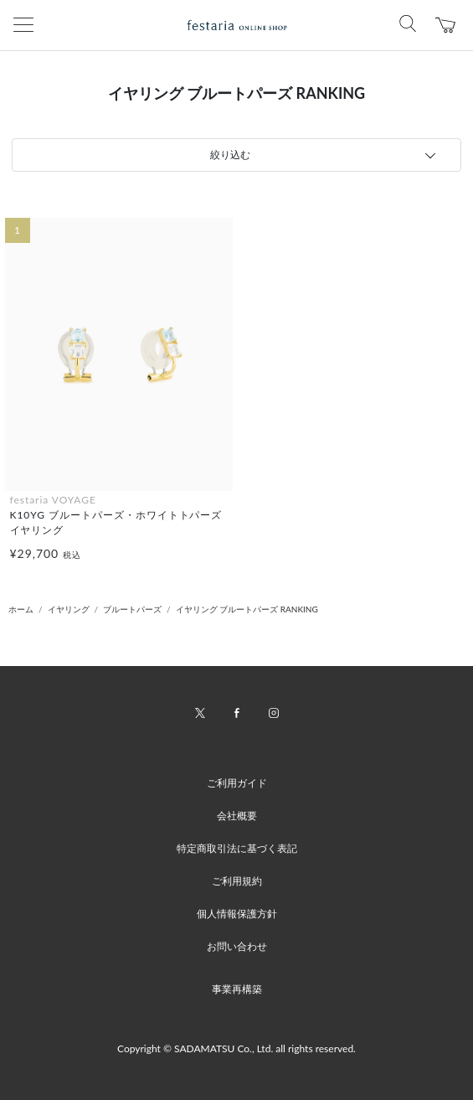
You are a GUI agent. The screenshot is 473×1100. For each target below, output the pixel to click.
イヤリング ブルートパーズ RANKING (247, 609)
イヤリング (69, 609)
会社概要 (237, 815)
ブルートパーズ (132, 609)
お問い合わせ (237, 946)
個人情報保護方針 (237, 913)
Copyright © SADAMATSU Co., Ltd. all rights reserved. (236, 1048)
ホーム (20, 609)
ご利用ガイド (237, 783)
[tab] (236, 155)
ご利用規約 (237, 881)
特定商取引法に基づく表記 (237, 848)
